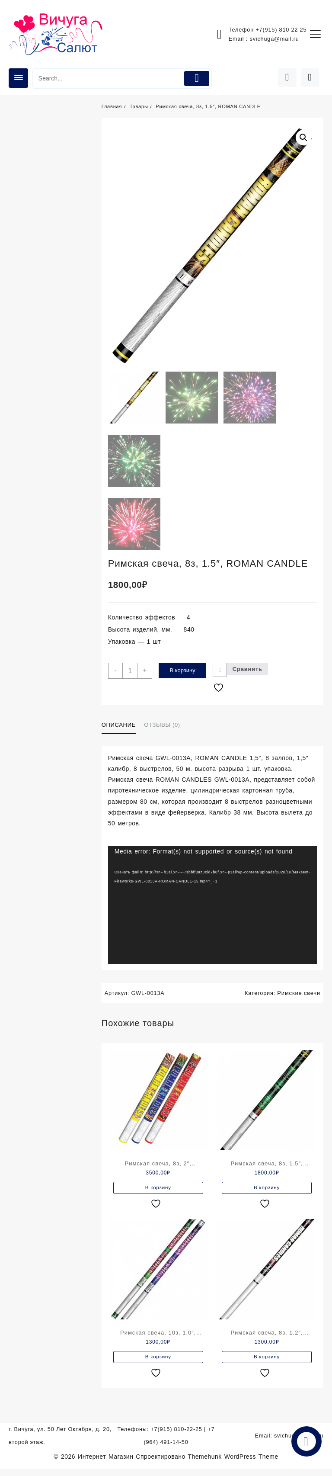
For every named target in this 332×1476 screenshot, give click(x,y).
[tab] (122, 729)
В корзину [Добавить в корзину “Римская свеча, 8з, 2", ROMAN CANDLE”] (158, 1192)
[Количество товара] (131, 672)
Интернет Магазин (107, 1463)
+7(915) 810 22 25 (280, 29)
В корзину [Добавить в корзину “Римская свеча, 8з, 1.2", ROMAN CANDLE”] (266, 1363)
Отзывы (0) (162, 729)
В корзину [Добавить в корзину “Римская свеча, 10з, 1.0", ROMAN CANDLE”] (158, 1363)
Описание (119, 729)
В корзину (184, 672)
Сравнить (250, 671)
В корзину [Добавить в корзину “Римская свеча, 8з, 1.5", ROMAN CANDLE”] (266, 1192)
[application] (212, 909)
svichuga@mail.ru (274, 38)
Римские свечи (298, 997)
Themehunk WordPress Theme (233, 1463)
